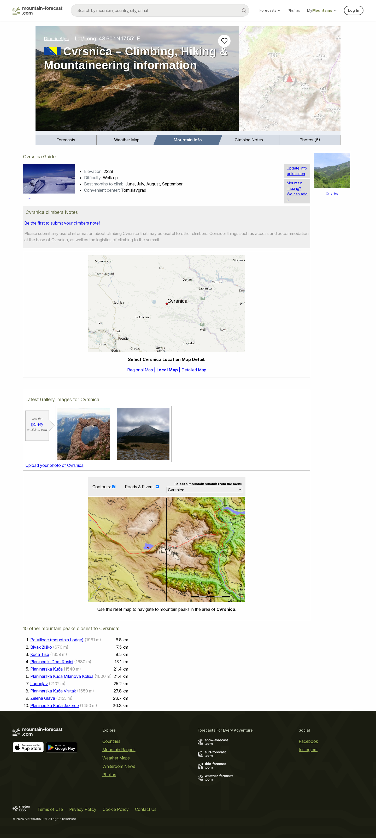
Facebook (308, 741)
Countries (111, 741)
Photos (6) (309, 139)
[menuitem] (66, 140)
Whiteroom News (118, 766)
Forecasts (270, 10)
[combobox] (160, 10)
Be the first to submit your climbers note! (62, 223)
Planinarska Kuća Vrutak (53, 691)
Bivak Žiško (41, 647)
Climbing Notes (249, 139)
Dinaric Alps (56, 38)
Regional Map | (141, 369)
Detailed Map (193, 369)
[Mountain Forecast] (37, 10)
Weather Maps (116, 758)
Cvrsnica (332, 193)
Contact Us (145, 809)
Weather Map (126, 139)
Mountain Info (188, 139)
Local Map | (168, 369)
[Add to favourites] (224, 41)
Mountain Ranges (119, 749)
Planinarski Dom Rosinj (51, 661)
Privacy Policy (82, 809)
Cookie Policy (116, 809)
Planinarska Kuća (46, 669)
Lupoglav (39, 683)
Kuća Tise (39, 654)
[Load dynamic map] (289, 81)
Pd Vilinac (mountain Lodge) (57, 639)
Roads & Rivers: (140, 486)
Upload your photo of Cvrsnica (54, 465)
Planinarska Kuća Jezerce (54, 705)
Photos (294, 10)
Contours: (102, 486)
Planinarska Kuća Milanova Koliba (61, 676)
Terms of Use (50, 809)
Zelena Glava (42, 698)
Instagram (308, 749)
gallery (37, 424)
